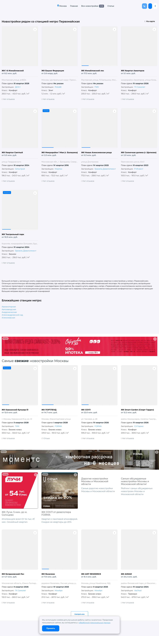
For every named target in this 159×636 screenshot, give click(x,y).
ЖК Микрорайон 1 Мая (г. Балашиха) (59, 152)
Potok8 (58, 87)
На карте (150, 21)
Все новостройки (89, 6)
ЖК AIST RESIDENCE (91, 574)
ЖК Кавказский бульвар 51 (15, 410)
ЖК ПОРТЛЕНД (48, 410)
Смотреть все (79, 614)
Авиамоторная (9, 307)
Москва (61, 6)
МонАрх (58, 590)
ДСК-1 (17, 87)
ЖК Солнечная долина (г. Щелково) (138, 152)
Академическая (9, 312)
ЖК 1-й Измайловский (13, 71)
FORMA (58, 426)
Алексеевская (8, 318)
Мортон (58, 169)
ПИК (96, 87)
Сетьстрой (20, 169)
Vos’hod (137, 590)
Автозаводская (9, 309)
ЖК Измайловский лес (92, 71)
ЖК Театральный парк (13, 234)
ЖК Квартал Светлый (12, 152)
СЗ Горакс (138, 426)
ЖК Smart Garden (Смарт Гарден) (137, 410)
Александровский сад (12, 315)
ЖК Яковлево (48, 574)
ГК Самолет (139, 87)
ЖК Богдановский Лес (13, 574)
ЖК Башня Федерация (52, 71)
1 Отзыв (45, 438)
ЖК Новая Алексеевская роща (96, 152)
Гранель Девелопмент (105, 169)
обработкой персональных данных (94, 623)
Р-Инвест (138, 169)
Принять (50, 628)
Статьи (110, 6)
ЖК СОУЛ (86, 410)
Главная (73, 6)
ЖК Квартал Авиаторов (132, 71)
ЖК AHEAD (126, 574)
